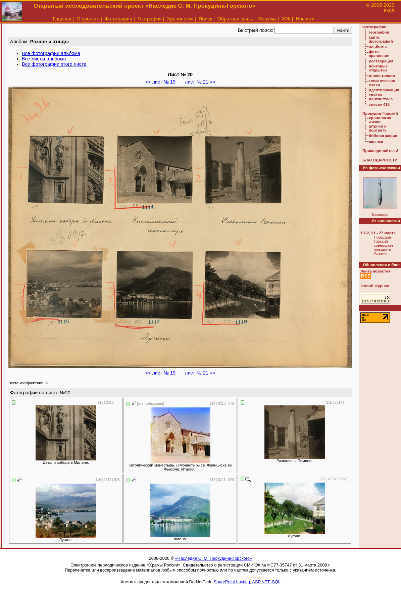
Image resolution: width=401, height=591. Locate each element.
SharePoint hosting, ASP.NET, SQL (247, 581)
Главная (62, 18)
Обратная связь (235, 18)
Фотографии (118, 18)
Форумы (267, 18)
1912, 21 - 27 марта (378, 233)
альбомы (378, 47)
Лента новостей (375, 271)
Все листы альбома (44, 58)
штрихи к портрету (377, 128)
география (379, 32)
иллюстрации (382, 75)
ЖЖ (286, 18)
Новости (305, 18)
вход (389, 10)
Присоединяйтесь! (380, 151)
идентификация (384, 90)
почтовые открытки (378, 68)
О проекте (88, 18)
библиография (383, 136)
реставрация (381, 61)
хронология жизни (380, 120)
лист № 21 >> (200, 82)
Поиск (205, 18)
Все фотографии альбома (51, 53)
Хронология (180, 18)
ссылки (376, 142)
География (150, 18)
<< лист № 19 (160, 82)
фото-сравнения (379, 54)
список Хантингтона (381, 97)
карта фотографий (381, 39)
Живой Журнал (374, 286)
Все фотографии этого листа (54, 64)
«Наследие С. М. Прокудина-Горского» (213, 558)
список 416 (379, 104)
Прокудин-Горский (380, 113)
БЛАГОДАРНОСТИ (379, 160)
